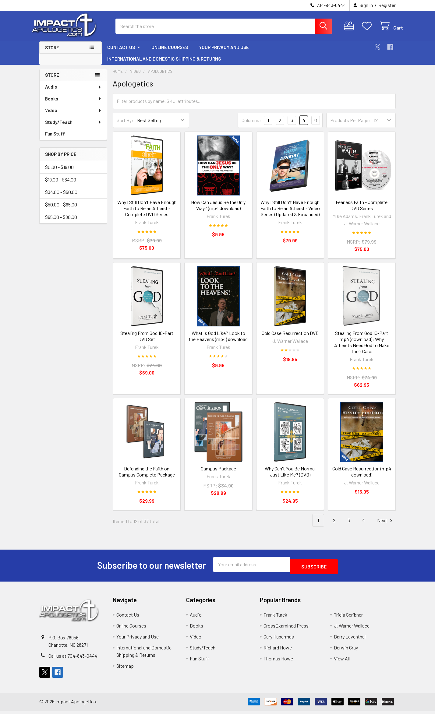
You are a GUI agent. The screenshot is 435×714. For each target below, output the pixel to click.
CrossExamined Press (286, 629)
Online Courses (169, 52)
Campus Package (218, 474)
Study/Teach (73, 127)
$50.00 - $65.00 (61, 210)
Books (73, 104)
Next (385, 526)
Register (387, 5)
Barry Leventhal (350, 640)
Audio (73, 92)
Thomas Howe (278, 662)
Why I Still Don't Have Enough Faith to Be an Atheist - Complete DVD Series (146, 214)
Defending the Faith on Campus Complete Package (147, 477)
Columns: (251, 125)
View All (342, 662)
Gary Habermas (278, 640)
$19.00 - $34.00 (60, 185)
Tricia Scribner (348, 618)
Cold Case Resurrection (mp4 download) (361, 477)
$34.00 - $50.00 (61, 197)
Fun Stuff (55, 139)
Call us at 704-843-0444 (72, 659)
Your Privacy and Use (224, 52)
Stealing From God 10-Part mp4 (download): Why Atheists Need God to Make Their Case (361, 348)
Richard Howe (277, 651)
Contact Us (123, 52)
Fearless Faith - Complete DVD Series (361, 210)
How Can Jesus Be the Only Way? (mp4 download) (218, 210)
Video (73, 115)
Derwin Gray (346, 651)
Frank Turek (275, 618)
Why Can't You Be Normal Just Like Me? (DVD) (290, 477)
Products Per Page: (350, 125)
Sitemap (125, 669)
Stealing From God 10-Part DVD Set (146, 341)
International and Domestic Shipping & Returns (164, 64)
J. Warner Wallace (352, 629)
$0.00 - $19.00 (59, 172)
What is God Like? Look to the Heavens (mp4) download (218, 341)
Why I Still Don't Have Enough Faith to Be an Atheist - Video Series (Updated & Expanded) (290, 214)
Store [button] (52, 53)
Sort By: (125, 125)
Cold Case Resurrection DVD (290, 338)
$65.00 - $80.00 (61, 222)
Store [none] (52, 80)
